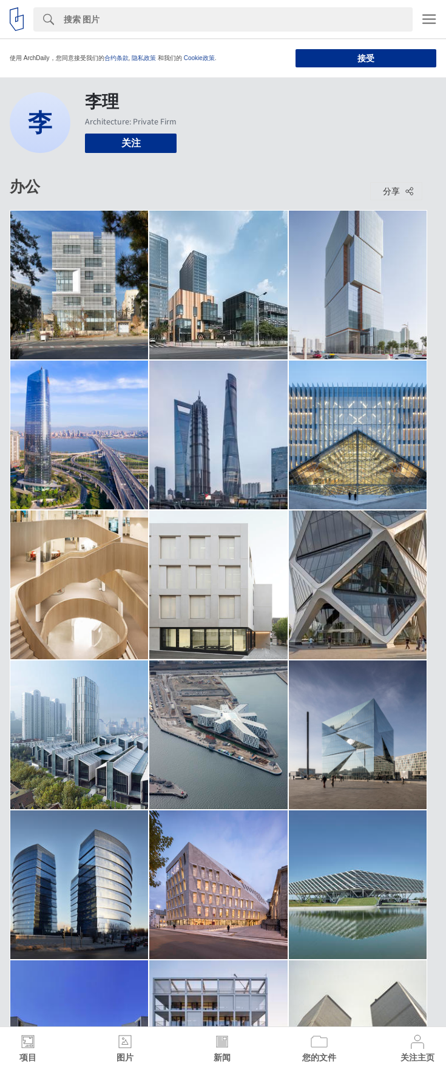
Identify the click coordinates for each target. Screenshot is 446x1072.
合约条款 (116, 58)
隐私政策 (144, 58)
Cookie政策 (199, 58)
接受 (365, 58)
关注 (131, 143)
